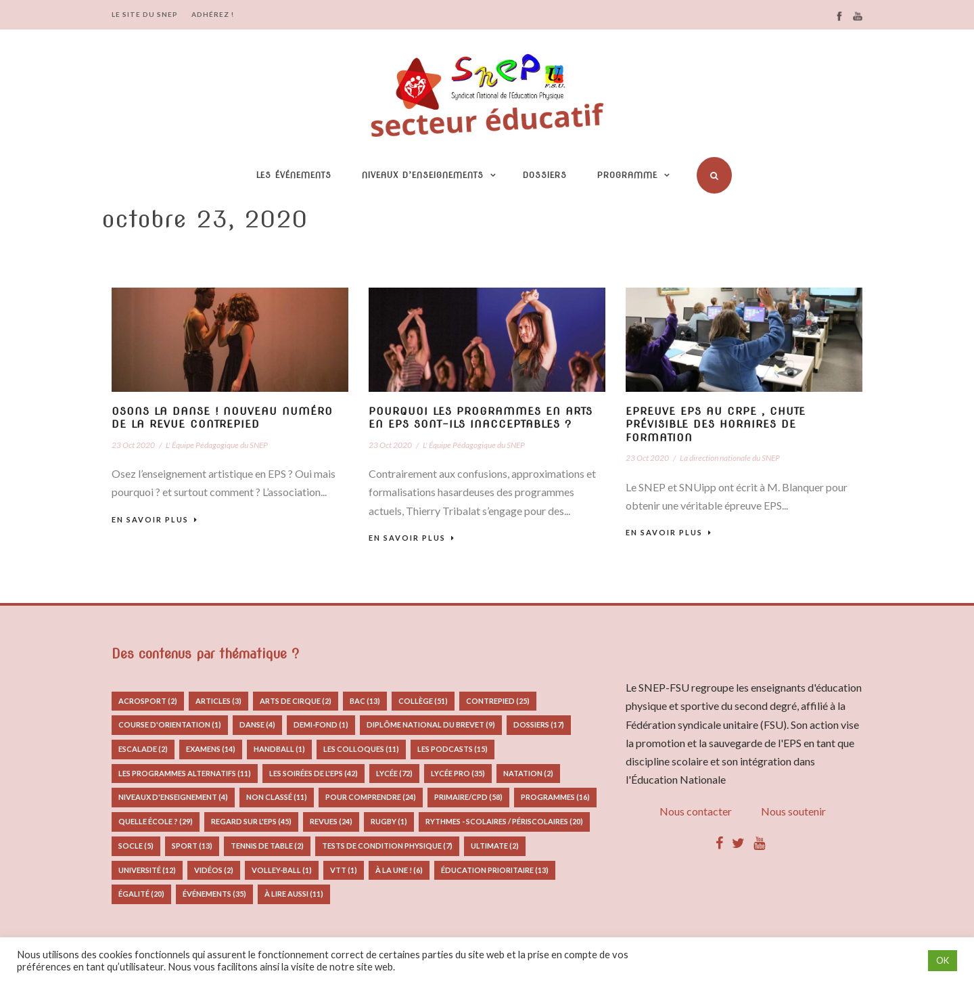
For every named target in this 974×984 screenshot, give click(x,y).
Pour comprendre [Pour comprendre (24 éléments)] (370, 796)
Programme (627, 175)
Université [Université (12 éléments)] (147, 870)
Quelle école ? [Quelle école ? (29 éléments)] (155, 821)
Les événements (293, 175)
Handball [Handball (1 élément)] (279, 748)
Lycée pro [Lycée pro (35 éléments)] (458, 773)
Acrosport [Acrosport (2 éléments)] (147, 700)
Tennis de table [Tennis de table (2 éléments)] (267, 845)
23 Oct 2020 (133, 445)
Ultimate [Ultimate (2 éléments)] (495, 845)
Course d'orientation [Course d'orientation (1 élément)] (169, 724)
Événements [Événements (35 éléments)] (214, 893)
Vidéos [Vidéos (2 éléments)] (213, 870)
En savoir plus (155, 519)
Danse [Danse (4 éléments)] (257, 724)
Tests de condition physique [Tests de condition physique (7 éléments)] (387, 845)
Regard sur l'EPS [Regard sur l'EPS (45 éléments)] (251, 821)
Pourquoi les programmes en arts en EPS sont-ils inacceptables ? (481, 418)
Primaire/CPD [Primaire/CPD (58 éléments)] (468, 796)
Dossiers (545, 175)
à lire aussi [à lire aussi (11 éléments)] (293, 893)
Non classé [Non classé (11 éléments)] (276, 796)
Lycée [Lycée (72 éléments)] (394, 773)
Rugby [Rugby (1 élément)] (389, 821)
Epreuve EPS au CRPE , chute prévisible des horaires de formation (716, 424)
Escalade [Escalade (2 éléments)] (143, 748)
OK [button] (942, 960)
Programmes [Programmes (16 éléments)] (555, 796)
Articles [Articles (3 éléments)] (218, 700)
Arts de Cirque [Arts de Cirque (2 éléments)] (295, 700)
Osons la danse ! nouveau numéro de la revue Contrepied (222, 418)
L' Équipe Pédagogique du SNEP (217, 445)
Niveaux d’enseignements (423, 175)
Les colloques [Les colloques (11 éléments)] (361, 748)
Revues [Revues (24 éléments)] (331, 821)
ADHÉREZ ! (212, 14)
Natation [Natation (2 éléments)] (528, 773)
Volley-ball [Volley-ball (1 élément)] (282, 870)
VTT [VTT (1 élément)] (343, 870)
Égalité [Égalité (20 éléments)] (141, 893)
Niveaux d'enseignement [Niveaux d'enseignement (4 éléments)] (173, 796)
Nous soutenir (793, 811)
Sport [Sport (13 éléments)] (192, 845)
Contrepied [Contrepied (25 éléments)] (498, 700)
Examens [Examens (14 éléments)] (210, 748)
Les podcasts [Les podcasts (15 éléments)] (452, 748)
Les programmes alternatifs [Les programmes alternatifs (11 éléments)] (184, 773)
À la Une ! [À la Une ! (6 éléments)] (399, 870)
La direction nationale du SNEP (730, 458)
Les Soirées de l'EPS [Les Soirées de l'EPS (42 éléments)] (313, 773)
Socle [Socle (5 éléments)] (136, 845)
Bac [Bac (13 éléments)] (365, 700)
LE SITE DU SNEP (145, 14)
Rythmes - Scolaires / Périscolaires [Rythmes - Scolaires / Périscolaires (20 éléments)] (504, 821)
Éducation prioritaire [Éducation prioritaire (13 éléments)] (495, 870)
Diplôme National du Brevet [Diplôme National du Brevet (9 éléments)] (431, 724)
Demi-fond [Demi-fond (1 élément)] (321, 724)
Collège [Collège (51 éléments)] (423, 700)
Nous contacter (695, 811)
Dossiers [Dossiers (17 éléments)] (538, 724)
